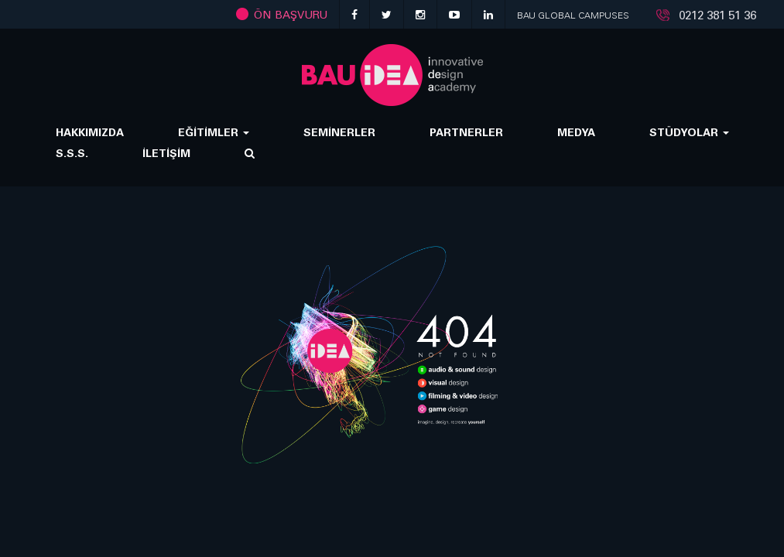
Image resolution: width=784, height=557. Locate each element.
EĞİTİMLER (213, 131)
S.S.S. (72, 152)
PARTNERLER (466, 131)
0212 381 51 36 (717, 15)
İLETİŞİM (166, 152)
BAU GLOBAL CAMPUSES (573, 15)
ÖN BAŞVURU (281, 14)
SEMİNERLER (339, 131)
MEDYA (576, 131)
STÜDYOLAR (689, 131)
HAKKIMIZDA (90, 131)
